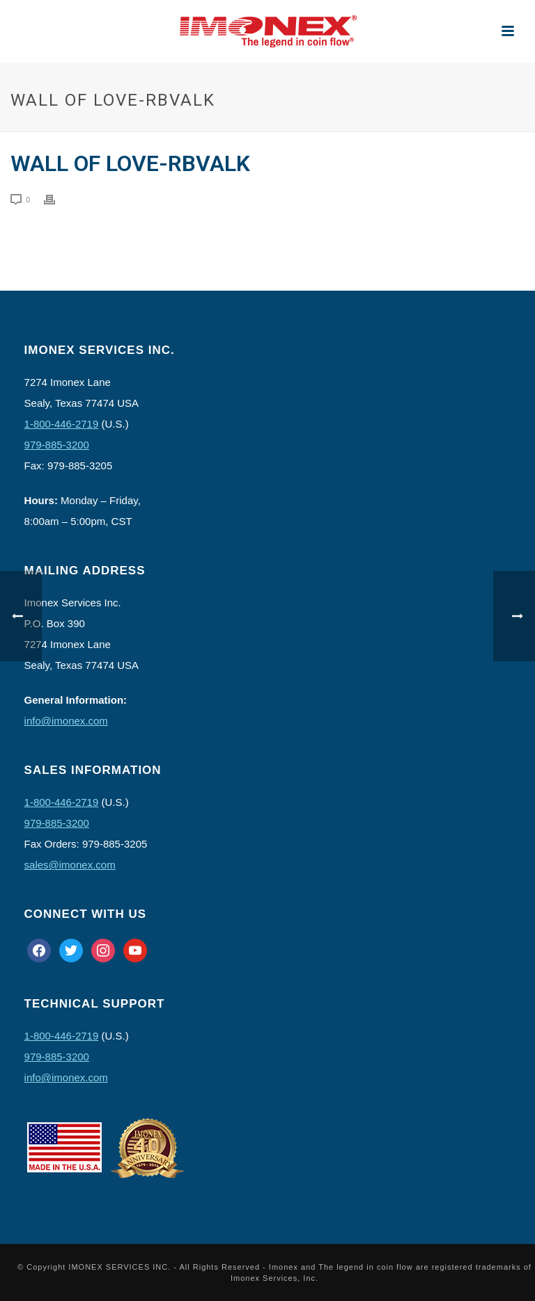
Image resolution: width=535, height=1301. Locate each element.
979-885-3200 (56, 445)
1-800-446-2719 (61, 424)
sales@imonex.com (70, 865)
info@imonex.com (66, 721)
